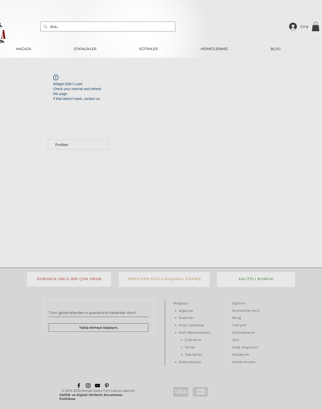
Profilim (61, 144)
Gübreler (193, 340)
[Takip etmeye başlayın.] (98, 327)
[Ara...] (107, 26)
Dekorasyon (190, 362)
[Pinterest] (107, 385)
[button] (316, 26)
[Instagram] (88, 385)
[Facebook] (79, 385)
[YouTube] (97, 385)
